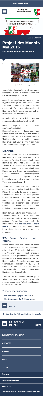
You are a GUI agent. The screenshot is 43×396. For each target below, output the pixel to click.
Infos (4, 359)
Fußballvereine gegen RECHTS (18, 296)
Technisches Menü (20, 4)
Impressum (6, 386)
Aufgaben (6, 343)
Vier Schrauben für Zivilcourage (18, 299)
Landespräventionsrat (13, 335)
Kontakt (6, 351)
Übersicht (5, 374)
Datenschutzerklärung (10, 380)
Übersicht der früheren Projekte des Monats (23, 314)
